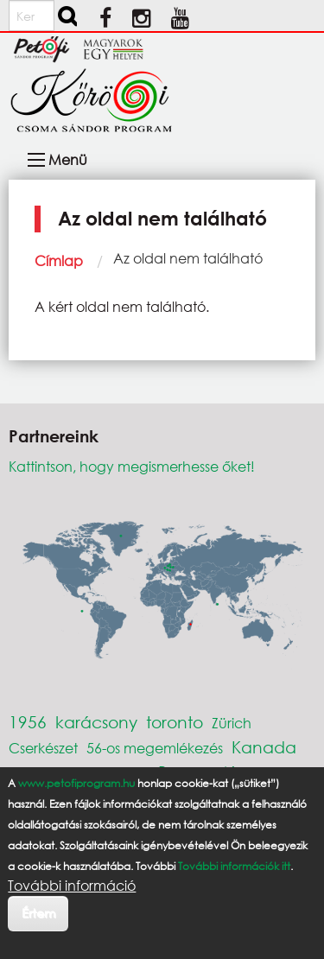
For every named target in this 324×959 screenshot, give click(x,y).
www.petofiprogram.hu (76, 783)
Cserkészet (43, 748)
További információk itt (234, 866)
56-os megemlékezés (154, 748)
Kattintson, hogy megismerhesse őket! (132, 466)
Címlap (59, 260)
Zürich (231, 723)
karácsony (96, 722)
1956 (28, 722)
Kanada (264, 747)
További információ (72, 885)
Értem (38, 913)
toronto (174, 722)
